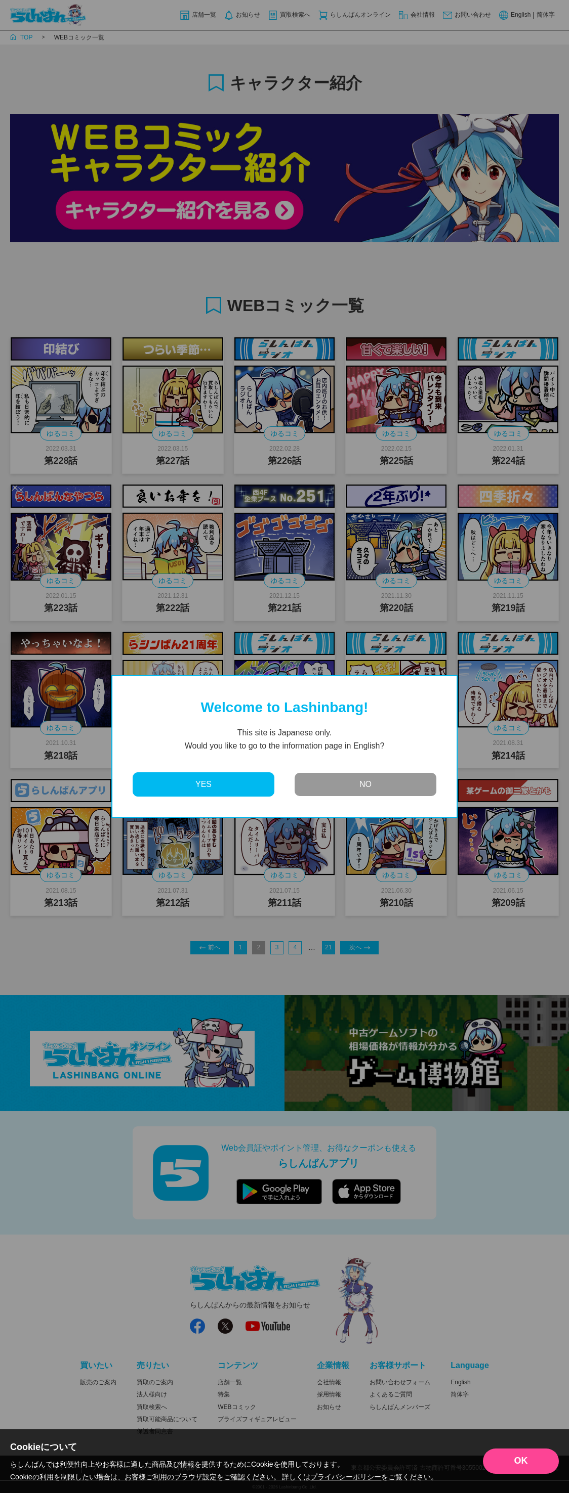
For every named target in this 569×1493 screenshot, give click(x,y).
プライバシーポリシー (345, 1477)
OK (521, 1461)
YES (203, 784)
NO (365, 784)
